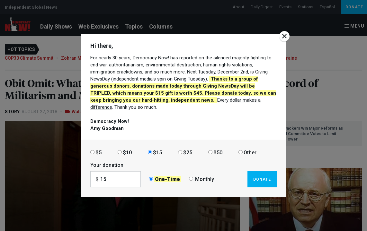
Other (250, 152)
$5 (98, 152)
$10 (127, 152)
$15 (157, 152)
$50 (217, 152)
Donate (262, 179)
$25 (187, 152)
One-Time (167, 179)
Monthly (204, 179)
